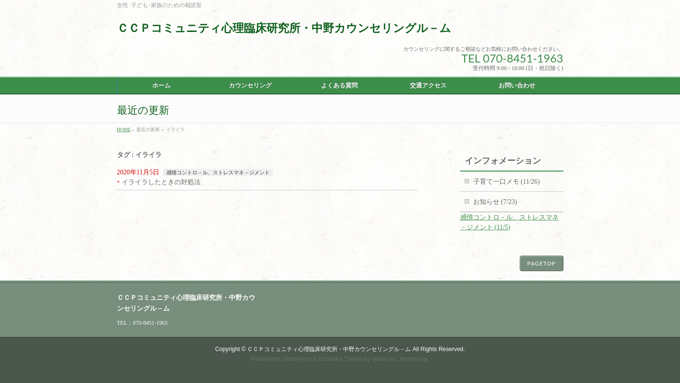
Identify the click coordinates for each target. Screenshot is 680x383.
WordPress (297, 359)
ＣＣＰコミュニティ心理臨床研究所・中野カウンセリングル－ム (284, 28)
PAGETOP (541, 263)
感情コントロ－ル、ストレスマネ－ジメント (218, 172)
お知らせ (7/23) (495, 201)
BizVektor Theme (340, 359)
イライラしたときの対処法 (161, 182)
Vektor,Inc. (385, 359)
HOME (124, 129)
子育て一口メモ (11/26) (506, 181)
